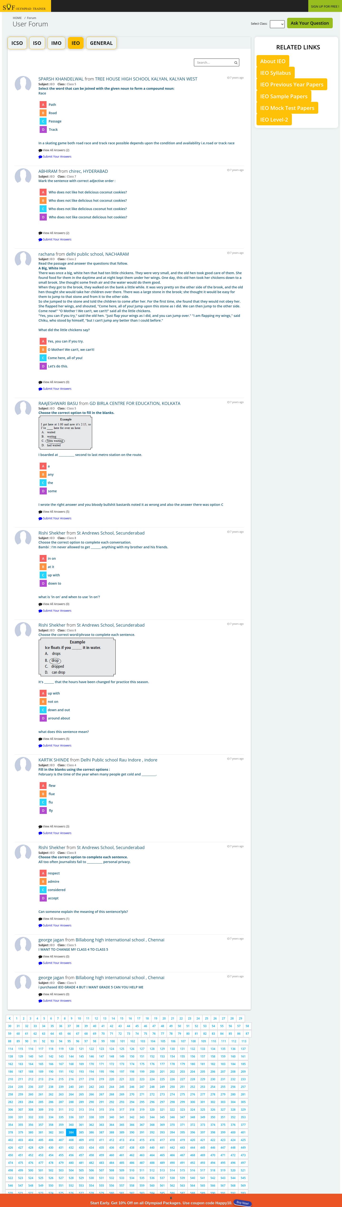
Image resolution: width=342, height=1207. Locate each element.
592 (233, 1193)
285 (40, 1102)
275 (182, 1094)
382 (50, 1132)
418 (172, 1140)
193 (81, 1072)
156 (192, 1056)
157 (202, 1056)
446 (212, 1148)
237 (40, 1087)
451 (20, 1155)
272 (152, 1094)
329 (243, 1110)
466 (172, 1155)
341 (121, 1117)
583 (142, 1193)
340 (111, 1117)
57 (239, 1026)
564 (192, 1186)
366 (131, 1125)
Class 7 (71, 176)
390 (131, 1132)
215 (61, 1079)
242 (91, 1087)
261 (40, 1094)
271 (142, 1094)
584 (152, 1193)
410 (91, 1140)
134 (212, 1049)
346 (172, 1117)
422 (212, 1140)
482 (91, 1163)
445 (202, 1148)
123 (101, 1049)
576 (71, 1193)
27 (223, 1018)
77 (162, 1034)
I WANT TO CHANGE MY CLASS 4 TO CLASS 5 (73, 949)
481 (81, 1163)
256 (233, 1087)
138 (10, 1056)
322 (172, 1110)
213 (40, 1079)
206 (212, 1072)
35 (52, 1026)
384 (71, 1132)
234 (10, 1087)
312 (71, 1110)
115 (20, 1049)
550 (50, 1186)
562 (172, 1186)
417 (162, 1140)
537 (162, 1178)
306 (10, 1110)
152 (152, 1056)
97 (86, 1041)
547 (20, 1186)
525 (40, 1178)
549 (40, 1186)
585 (162, 1193)
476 (30, 1163)
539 (182, 1178)
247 (142, 1087)
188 (30, 1072)
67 (77, 1034)
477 (40, 1163)
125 (121, 1049)
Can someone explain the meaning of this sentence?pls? (141, 884)
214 (50, 1079)
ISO (37, 43)
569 (243, 1186)
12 (96, 1018)
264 (71, 1094)
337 (81, 1117)
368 (152, 1125)
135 (222, 1049)
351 (222, 1117)
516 (192, 1170)
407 (61, 1140)
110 (213, 1041)
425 (243, 1140)
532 (111, 1178)
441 (162, 1148)
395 (182, 1132)
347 (182, 1117)
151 (142, 1056)
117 (40, 1049)
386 (91, 1132)
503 (61, 1170)
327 (222, 1110)
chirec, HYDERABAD (88, 171)
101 (122, 1041)
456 (71, 1155)
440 (152, 1148)
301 (202, 1102)
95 (69, 1041)
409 (81, 1140)
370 (172, 1125)
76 (154, 1034)
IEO (75, 43)
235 (20, 1087)
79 (179, 1034)
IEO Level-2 (274, 119)
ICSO (17, 43)
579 (101, 1193)
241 (81, 1087)
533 (121, 1178)
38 (77, 1026)
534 (131, 1178)
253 (202, 1087)
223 (142, 1079)
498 (10, 1170)
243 (101, 1087)
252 (192, 1087)
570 (10, 1193)
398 (212, 1132)
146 (91, 1056)
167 (61, 1064)
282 (10, 1102)
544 (233, 1178)
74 (137, 1034)
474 (10, 1163)
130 (172, 1049)
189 (40, 1072)
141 (40, 1056)
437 (121, 1148)
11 (88, 1018)
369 (162, 1125)
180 (192, 1064)
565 (202, 1186)
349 (202, 1117)
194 (91, 1072)
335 (61, 1117)
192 (71, 1072)
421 (202, 1140)
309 (40, 1110)
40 (94, 1026)
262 (50, 1094)
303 (222, 1102)
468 (192, 1155)
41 (103, 1026)
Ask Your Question (310, 23)
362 (91, 1125)
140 (30, 1056)
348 (192, 1117)
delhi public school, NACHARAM (97, 254)
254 (212, 1087)
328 (233, 1110)
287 (61, 1102)
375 (222, 1125)
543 (222, 1178)
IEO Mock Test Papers (287, 107)
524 (30, 1178)
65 (60, 1034)
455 (61, 1155)
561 (162, 1186)
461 (121, 1155)
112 (233, 1041)
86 (239, 1034)
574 (50, 1193)
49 (171, 1026)
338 (91, 1117)
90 (26, 1041)
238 (50, 1087)
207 (222, 1072)
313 (81, 1110)
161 (243, 1056)
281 (243, 1094)
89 (18, 1041)
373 (202, 1125)
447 (222, 1148)
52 (196, 1026)
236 (30, 1087)
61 (26, 1034)
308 (30, 1110)
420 (192, 1140)
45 (137, 1026)
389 (121, 1132)
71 (111, 1034)
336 (71, 1117)
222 (131, 1079)
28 (232, 1018)
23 (189, 1018)
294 (131, 1102)
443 (182, 1148)
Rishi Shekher (51, 533)
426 (10, 1148)
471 (222, 1155)
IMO (56, 43)
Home (17, 18)
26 (215, 1018)
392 (152, 1132)
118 (50, 1049)
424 (233, 1140)
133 (202, 1049)
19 (155, 1018)
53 (205, 1026)
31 (18, 1026)
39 (86, 1026)
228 (192, 1079)
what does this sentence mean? (141, 683)
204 (192, 1072)
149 (121, 1056)
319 (142, 1110)
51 (188, 1026)
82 (205, 1034)
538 (172, 1178)
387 (101, 1132)
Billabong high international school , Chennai (120, 940)
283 (20, 1102)
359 (61, 1125)
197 (121, 1072)
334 (50, 1117)
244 (111, 1087)
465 (162, 1155)
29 (240, 1018)
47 (154, 1026)
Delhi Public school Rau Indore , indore (119, 760)
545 (243, 1178)
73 (128, 1034)
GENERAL (101, 43)
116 (30, 1049)
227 (182, 1079)
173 (121, 1064)
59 (9, 1034)
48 (162, 1026)
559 (142, 1186)
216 (71, 1079)
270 (131, 1094)
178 (172, 1064)
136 (233, 1049)
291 (101, 1102)
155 (182, 1056)
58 (247, 1026)
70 (103, 1034)
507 (101, 1170)
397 (202, 1132)
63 (43, 1034)
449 (243, 1148)
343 (142, 1117)
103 (142, 1041)
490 (172, 1163)
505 (81, 1170)
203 (182, 1072)
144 (71, 1056)
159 (222, 1056)
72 (120, 1034)
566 (212, 1186)
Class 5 (71, 84)
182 (212, 1064)
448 (233, 1148)
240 (71, 1087)
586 (172, 1193)
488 (152, 1163)
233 (243, 1079)
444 (192, 1148)
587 (182, 1193)
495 (222, 1163)
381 (40, 1132)
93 (52, 1041)
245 (121, 1087)
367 (142, 1125)
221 (121, 1079)
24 (198, 1018)
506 (91, 1170)
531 (101, 1178)
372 (192, 1125)
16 (130, 1018)
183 (222, 1064)
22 (181, 1018)
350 (212, 1117)
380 (30, 1132)
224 (152, 1079)
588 (192, 1193)
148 (111, 1056)
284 (30, 1102)
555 (101, 1186)
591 (222, 1193)
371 (182, 1125)
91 (35, 1041)
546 (10, 1186)
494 (212, 1163)
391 (142, 1132)
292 (111, 1102)
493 (202, 1163)
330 (10, 1117)
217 (81, 1079)
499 (20, 1170)
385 (81, 1132)
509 (121, 1170)
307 (20, 1110)
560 (152, 1186)
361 (81, 1125)
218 (91, 1079)
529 (81, 1178)
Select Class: (260, 24)
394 (172, 1132)
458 (91, 1155)
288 (71, 1102)
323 (182, 1110)
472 (233, 1155)
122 (91, 1049)
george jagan (51, 940)
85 (230, 1034)
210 (10, 1079)
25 (206, 1018)
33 (35, 1026)
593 (243, 1193)
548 (30, 1186)
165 (40, 1064)
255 (222, 1087)
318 (131, 1110)
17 (138, 1018)
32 (26, 1026)
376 (233, 1125)
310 (50, 1110)
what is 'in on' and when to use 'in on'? (141, 569)
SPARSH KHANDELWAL (61, 79)
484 (111, 1163)
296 (152, 1102)
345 (162, 1117)
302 (212, 1102)
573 (40, 1193)
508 (111, 1170)
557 (121, 1186)
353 (243, 1117)
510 (131, 1170)
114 (10, 1049)
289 (81, 1102)
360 (71, 1125)
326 (212, 1110)
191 (61, 1072)
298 (172, 1102)
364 (111, 1125)
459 (101, 1155)
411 (101, 1140)
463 (142, 1155)
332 (30, 1117)
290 (91, 1102)
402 (10, 1140)
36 (60, 1026)
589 (202, 1193)
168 (71, 1064)
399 (222, 1132)
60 (18, 1034)
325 (202, 1110)
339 (101, 1117)
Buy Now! (243, 1203)
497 (243, 1163)
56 (230, 1026)
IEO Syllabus (275, 72)
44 (128, 1026)
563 (182, 1186)
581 (121, 1193)
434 (91, 1148)
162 (10, 1064)
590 (212, 1193)
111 (223, 1041)
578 (91, 1193)
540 (192, 1178)
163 (20, 1064)
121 (81, 1049)
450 (10, 1155)
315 (101, 1110)
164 (30, 1064)
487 (142, 1163)
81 (196, 1034)
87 (247, 1034)
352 (233, 1117)
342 (131, 1117)
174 (131, 1064)
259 (20, 1094)
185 (243, 1064)
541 (202, 1178)
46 (145, 1026)
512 (152, 1170)
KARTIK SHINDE (53, 760)
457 (81, 1155)
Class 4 (71, 765)
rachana (46, 254)
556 (111, 1186)
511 (142, 1170)
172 (111, 1064)
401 (243, 1132)
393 (162, 1132)
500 (30, 1170)
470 (212, 1155)
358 (50, 1125)
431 (61, 1148)
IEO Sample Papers (284, 96)
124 (111, 1049)
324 (192, 1110)
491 (182, 1163)
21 (172, 1018)
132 (192, 1049)
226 (172, 1079)
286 (50, 1102)
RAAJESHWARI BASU (58, 403)
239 (61, 1087)
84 (221, 1034)
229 (202, 1079)
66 (69, 1034)
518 (212, 1170)
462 (131, 1155)
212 (30, 1079)
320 (152, 1110)
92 (43, 1041)
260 (30, 1094)
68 (86, 1034)
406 (50, 1140)
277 (202, 1094)
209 (243, 1072)
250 (172, 1087)
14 (113, 1018)
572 (30, 1193)
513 (162, 1170)
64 (52, 1034)
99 (103, 1041)
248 (152, 1087)
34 (43, 1026)
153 (162, 1056)
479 (61, 1163)
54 (213, 1026)
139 (20, 1056)
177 (162, 1064)
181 (202, 1064)
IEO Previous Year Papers (291, 84)
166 (50, 1064)
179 (182, 1064)
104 (152, 1041)
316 (111, 1110)
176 (152, 1064)
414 (131, 1140)
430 (50, 1148)
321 (162, 1110)
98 (94, 1041)
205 (202, 1072)
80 (188, 1034)
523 (20, 1178)
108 (193, 1041)
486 (131, 1163)
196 (111, 1072)
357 (40, 1125)
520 (233, 1170)
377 (243, 1125)
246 (131, 1087)
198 (131, 1072)
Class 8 (71, 538)
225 (162, 1079)
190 (50, 1072)
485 (121, 1163)
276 (192, 1094)
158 (212, 1056)
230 (212, 1079)
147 (101, 1056)
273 (162, 1094)
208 (233, 1072)
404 (30, 1140)
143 (61, 1056)
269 (121, 1094)
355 (20, 1125)
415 (142, 1140)
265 (81, 1094)
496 (233, 1163)
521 (243, 1170)
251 (182, 1087)
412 (111, 1140)
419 (182, 1140)
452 (30, 1155)
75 (145, 1034)
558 (131, 1186)
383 (61, 1132)
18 (147, 1018)
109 (203, 1041)
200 (152, 1072)
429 (40, 1148)
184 (233, 1064)
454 (50, 1155)
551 (61, 1186)
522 (10, 1178)
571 (20, 1193)
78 (171, 1034)
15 (122, 1018)
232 (233, 1079)
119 (61, 1049)
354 (10, 1125)
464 (152, 1155)
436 (111, 1148)
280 (233, 1094)
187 (20, 1072)
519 (222, 1170)
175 (142, 1064)
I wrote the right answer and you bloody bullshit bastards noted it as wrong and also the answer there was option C (141, 458)
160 (233, 1056)
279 (222, 1094)
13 (104, 1018)
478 (50, 1163)
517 (202, 1170)
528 (71, 1178)
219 (101, 1079)
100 (112, 1041)
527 (61, 1178)
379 (20, 1132)
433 (81, 1148)
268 (111, 1094)
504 (71, 1170)
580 (111, 1193)
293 (121, 1102)
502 (50, 1170)
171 (101, 1064)
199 (142, 1072)
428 (30, 1148)
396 (192, 1132)
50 (179, 1026)
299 (182, 1102)
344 (152, 1117)
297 (162, 1102)
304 (233, 1102)
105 (163, 1041)
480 (71, 1163)
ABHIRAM (47, 171)
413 (121, 1140)
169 (81, 1064)
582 (131, 1193)
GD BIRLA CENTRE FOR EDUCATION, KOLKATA (135, 403)
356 (30, 1125)
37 (69, 1026)
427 (20, 1148)
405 (40, 1140)
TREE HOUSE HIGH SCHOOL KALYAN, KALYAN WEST (146, 79)
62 (35, 1034)
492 (192, 1163)
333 (40, 1117)
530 (91, 1178)
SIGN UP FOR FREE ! (325, 6)
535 (142, 1178)
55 (221, 1026)
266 (91, 1094)
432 (71, 1148)
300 (192, 1102)
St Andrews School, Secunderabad (111, 533)
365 (121, 1125)
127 (142, 1049)
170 (91, 1064)
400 (233, 1132)
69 (94, 1034)
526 (50, 1178)
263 (61, 1094)
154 (172, 1056)
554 (91, 1186)
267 (101, 1094)
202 (172, 1072)
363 (101, 1125)
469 (202, 1155)
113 (244, 1041)
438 (131, 1148)
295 (142, 1102)
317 (121, 1110)
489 (162, 1163)
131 (182, 1049)
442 (172, 1148)
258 (10, 1094)
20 (164, 1018)
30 (9, 1026)
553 (81, 1186)
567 (222, 1186)
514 (172, 1170)
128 (152, 1049)
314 (91, 1110)
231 (222, 1079)
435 (101, 1148)
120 (71, 1049)
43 (120, 1026)
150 (131, 1056)
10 (79, 1018)
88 (9, 1041)
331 (20, 1117)
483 (101, 1163)
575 (61, 1193)
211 (20, 1079)
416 (152, 1140)
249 (162, 1087)
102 (132, 1041)
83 (213, 1034)
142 (50, 1056)
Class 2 (71, 259)
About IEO (272, 61)
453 (40, 1155)
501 (40, 1170)
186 (10, 1072)
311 (61, 1110)
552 (71, 1186)
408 (71, 1140)
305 (243, 1102)
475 (20, 1163)
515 (182, 1170)
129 (162, 1049)
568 (233, 1186)
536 (152, 1178)
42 (111, 1026)
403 (20, 1140)
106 (173, 1041)
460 (111, 1155)
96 (77, 1041)
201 (162, 1072)
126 (131, 1049)
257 (243, 1087)
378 (10, 1132)
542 (212, 1178)
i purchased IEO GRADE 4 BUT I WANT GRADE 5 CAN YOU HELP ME (90, 987)
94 (60, 1041)
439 (142, 1148)
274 (172, 1094)
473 (243, 1155)
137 (243, 1049)
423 (222, 1140)
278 (212, 1094)
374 (212, 1125)
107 (183, 1041)
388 (111, 1132)
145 (81, 1056)
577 (81, 1193)
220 (111, 1079)
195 (101, 1072)
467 (182, 1155)
